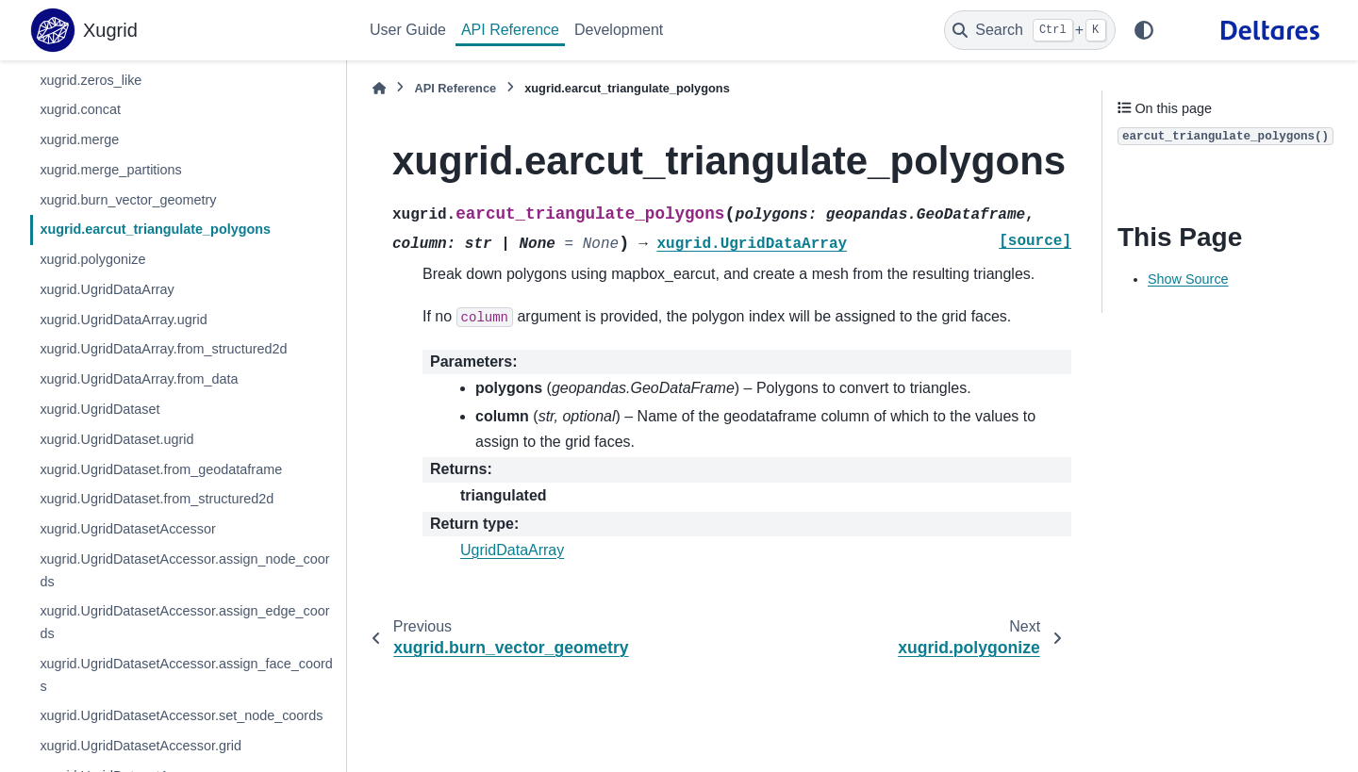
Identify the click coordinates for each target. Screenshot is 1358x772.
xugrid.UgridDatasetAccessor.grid (140, 745)
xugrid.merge (79, 139)
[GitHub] (1183, 30)
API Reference (510, 30)
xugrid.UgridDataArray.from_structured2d (163, 348)
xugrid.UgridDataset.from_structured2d (156, 498)
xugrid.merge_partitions (110, 169)
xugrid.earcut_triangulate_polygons (155, 229)
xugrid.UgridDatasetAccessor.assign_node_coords (184, 570)
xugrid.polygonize (92, 259)
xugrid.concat (80, 109)
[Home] (379, 88)
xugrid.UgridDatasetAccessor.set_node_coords (181, 715)
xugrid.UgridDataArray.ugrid (123, 319)
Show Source (1188, 279)
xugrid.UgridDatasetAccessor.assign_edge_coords (184, 622)
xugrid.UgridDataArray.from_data (139, 378)
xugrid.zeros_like (90, 80)
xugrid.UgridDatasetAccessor (127, 528)
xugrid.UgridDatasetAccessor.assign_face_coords (186, 675)
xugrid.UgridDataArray (107, 289)
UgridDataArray (512, 550)
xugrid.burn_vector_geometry (128, 199)
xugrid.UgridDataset (99, 409)
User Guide (408, 30)
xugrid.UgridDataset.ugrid (116, 439)
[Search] (1030, 30)
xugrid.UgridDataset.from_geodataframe (161, 469)
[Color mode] (1144, 30)
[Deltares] (1270, 30)
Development (618, 30)
